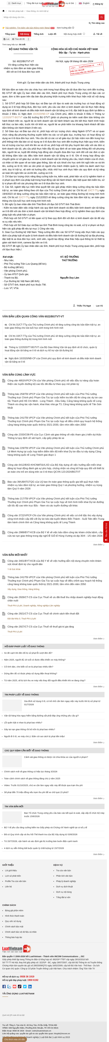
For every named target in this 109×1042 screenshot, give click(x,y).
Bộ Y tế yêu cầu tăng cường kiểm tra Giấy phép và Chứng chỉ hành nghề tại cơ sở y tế (45, 827)
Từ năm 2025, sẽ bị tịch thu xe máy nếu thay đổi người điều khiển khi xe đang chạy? (44, 680)
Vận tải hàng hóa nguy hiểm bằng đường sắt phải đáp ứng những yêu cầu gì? (41, 715)
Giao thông (22, 589)
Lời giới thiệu (11, 870)
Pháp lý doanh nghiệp (66, 881)
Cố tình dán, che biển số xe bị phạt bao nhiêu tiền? (28, 666)
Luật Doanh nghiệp (30, 1037)
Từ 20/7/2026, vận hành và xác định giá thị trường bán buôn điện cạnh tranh (41, 841)
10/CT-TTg (93, 190)
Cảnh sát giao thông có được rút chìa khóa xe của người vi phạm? (56, 757)
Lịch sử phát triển (13, 876)
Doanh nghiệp (29, 605)
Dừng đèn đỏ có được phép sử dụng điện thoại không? (30, 673)
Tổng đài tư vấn (63, 897)
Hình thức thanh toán (14, 916)
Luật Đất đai (45, 1037)
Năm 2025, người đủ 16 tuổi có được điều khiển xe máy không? (35, 659)
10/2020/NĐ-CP (41, 114)
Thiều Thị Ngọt (82, 305)
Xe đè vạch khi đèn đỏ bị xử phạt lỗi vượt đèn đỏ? (28, 653)
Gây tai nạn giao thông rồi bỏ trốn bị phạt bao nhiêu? (29, 729)
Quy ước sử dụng (13, 921)
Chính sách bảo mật (14, 926)
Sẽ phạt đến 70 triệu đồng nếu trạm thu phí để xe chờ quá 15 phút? (36, 792)
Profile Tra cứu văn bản (15, 881)
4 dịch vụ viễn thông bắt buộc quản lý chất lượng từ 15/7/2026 (34, 848)
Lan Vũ (99, 306)
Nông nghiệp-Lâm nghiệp (48, 605)
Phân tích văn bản (64, 876)
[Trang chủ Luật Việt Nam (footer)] (53, 949)
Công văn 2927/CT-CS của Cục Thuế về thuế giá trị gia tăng (41, 626)
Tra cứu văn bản (63, 870)
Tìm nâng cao (97, 23)
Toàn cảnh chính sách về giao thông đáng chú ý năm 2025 (32, 778)
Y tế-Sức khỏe (14, 569)
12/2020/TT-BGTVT (12, 117)
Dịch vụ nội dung (64, 892)
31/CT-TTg (24, 197)
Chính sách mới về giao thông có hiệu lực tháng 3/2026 (30, 771)
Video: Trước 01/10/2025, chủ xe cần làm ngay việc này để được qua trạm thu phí (43, 785)
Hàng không (33, 589)
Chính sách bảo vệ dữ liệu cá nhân (20, 932)
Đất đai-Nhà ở (14, 618)
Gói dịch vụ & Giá (66, 3)
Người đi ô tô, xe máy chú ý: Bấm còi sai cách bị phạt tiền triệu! (34, 736)
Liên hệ (8, 886)
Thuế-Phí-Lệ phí (15, 605)
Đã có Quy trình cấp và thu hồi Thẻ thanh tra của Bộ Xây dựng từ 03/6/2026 (40, 834)
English (84, 3)
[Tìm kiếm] (102, 17)
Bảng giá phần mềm (14, 910)
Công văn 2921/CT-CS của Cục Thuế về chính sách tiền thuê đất (43, 613)
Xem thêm (99, 544)
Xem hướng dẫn (65, 28)
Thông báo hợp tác (13, 937)
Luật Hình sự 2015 (61, 1037)
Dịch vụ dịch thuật (64, 886)
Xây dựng (12, 589)
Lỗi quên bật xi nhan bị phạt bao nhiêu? (23, 722)
